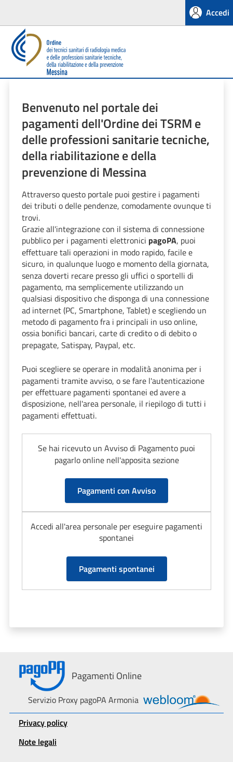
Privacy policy (43, 722)
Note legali (38, 742)
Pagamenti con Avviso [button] (116, 490)
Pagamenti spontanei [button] (117, 569)
